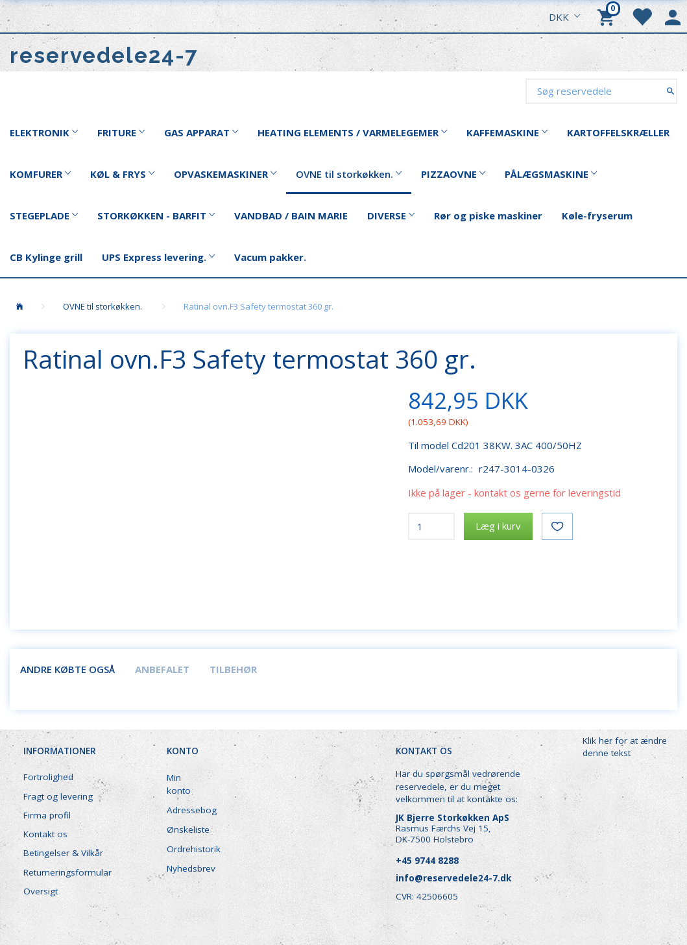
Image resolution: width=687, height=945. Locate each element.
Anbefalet (162, 669)
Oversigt (40, 891)
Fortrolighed (48, 777)
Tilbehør (233, 669)
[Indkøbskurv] (608, 16)
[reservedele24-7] (104, 55)
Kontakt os (45, 834)
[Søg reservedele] (670, 90)
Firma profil (47, 815)
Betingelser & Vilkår (63, 853)
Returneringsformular (67, 872)
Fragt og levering (58, 796)
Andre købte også (67, 669)
